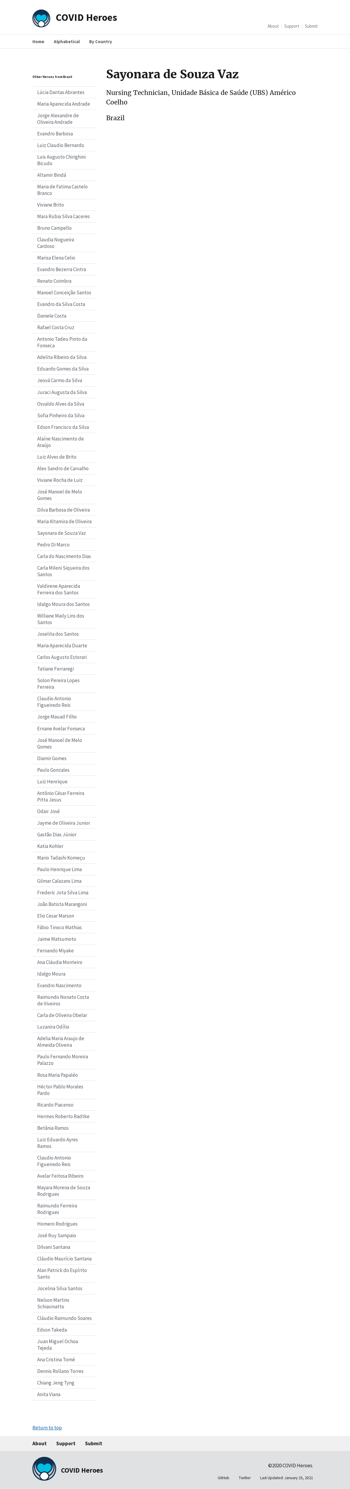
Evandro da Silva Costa (61, 304)
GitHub (223, 1477)
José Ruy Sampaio (56, 1235)
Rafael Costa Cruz (55, 327)
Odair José (48, 811)
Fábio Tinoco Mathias (59, 927)
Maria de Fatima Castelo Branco (62, 189)
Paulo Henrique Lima (59, 869)
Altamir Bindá (51, 175)
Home (38, 41)
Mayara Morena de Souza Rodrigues (63, 1190)
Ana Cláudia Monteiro (59, 962)
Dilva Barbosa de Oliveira (63, 510)
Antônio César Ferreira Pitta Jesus (60, 796)
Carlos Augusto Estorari (62, 657)
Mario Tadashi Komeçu (61, 857)
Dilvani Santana (53, 1247)
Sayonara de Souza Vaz (61, 533)
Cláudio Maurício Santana (64, 1258)
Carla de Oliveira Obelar (62, 1015)
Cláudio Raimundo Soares (64, 1318)
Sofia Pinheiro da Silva (60, 415)
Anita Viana (48, 1394)
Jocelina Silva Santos (59, 1288)
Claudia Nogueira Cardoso (55, 242)
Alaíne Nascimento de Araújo (60, 442)
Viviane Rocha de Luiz (60, 480)
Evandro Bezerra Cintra (61, 269)
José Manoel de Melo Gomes (59, 494)
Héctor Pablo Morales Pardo (60, 1089)
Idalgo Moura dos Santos (63, 604)
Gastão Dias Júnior (56, 834)
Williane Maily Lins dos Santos (60, 619)
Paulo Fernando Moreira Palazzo (62, 1059)
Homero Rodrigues (57, 1224)
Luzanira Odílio (53, 1027)
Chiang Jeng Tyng (55, 1382)
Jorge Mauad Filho (57, 716)
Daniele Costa (51, 316)
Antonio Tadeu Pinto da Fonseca (62, 342)
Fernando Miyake (55, 950)
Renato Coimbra (54, 281)
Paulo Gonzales (53, 770)
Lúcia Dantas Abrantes (60, 92)
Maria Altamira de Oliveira (64, 521)
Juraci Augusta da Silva (62, 392)
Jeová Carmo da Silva (59, 380)
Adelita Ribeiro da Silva (62, 357)
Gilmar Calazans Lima (59, 881)
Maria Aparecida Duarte (62, 645)
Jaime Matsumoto (56, 939)
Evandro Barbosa (55, 133)
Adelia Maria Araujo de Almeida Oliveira (60, 1041)
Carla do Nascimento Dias (64, 556)
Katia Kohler (50, 846)
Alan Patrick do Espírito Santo (62, 1273)
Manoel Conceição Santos (64, 292)
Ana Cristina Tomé (56, 1359)
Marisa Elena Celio (56, 257)
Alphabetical (67, 41)
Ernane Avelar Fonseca (61, 728)
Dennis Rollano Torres (60, 1371)
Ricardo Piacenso (55, 1104)
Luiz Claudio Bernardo (60, 145)
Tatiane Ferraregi (55, 668)
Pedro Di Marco (53, 544)
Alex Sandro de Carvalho (63, 468)
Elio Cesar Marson (55, 916)
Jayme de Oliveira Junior (63, 823)
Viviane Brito (50, 204)
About (273, 26)
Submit (311, 26)
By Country (100, 41)
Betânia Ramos (53, 1128)
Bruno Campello (54, 228)
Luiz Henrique (52, 781)
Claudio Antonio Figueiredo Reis (54, 701)
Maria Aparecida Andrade (63, 104)
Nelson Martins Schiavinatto (53, 1303)
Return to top (47, 1427)
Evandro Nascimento (59, 985)
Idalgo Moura (51, 974)
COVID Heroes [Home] (86, 17)
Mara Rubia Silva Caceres (63, 216)
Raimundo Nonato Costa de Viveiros (63, 1000)
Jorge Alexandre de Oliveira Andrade (58, 118)
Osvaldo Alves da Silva (60, 404)
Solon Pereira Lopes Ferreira (58, 683)
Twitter (245, 1477)
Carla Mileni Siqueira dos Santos (63, 571)
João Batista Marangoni (62, 904)
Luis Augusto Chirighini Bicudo (61, 160)
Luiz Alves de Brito (56, 457)
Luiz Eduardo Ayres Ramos (57, 1142)
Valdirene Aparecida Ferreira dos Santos (58, 589)
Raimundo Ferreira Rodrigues (57, 1208)
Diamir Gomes (52, 758)
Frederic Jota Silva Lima (62, 892)
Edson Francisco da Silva (63, 427)
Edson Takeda (52, 1329)
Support (291, 26)
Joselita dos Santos (58, 634)
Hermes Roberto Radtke (63, 1116)
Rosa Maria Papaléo (57, 1075)
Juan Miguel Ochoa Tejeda (57, 1344)
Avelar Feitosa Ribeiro (60, 1176)
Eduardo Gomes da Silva (63, 368)
